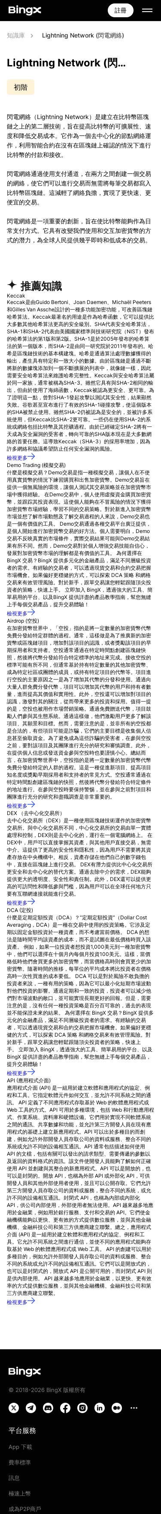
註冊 (121, 10)
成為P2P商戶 (25, 1508)
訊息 (14, 1477)
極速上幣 (20, 1493)
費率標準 (20, 1462)
